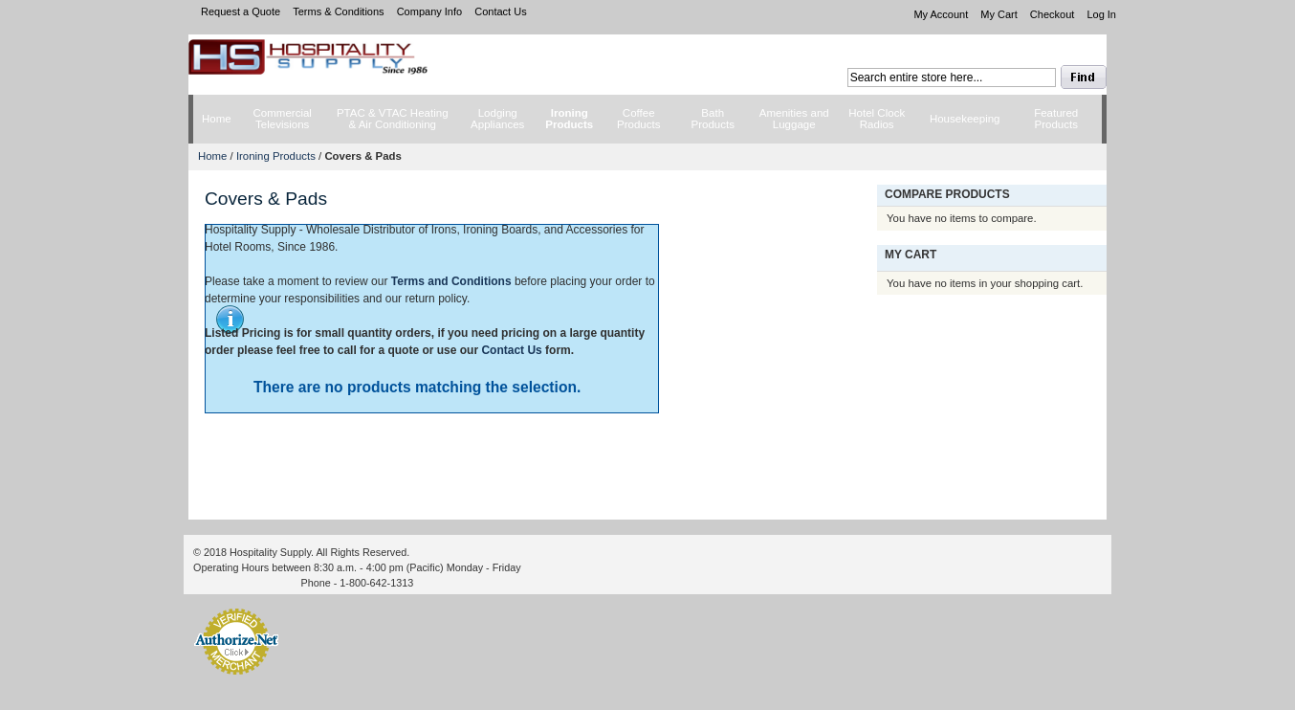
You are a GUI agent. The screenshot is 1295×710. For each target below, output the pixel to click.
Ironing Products (276, 156)
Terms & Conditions (338, 11)
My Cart (999, 14)
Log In (1101, 14)
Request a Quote (240, 11)
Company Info (429, 11)
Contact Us (500, 11)
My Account (940, 14)
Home (212, 156)
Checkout (1052, 14)
